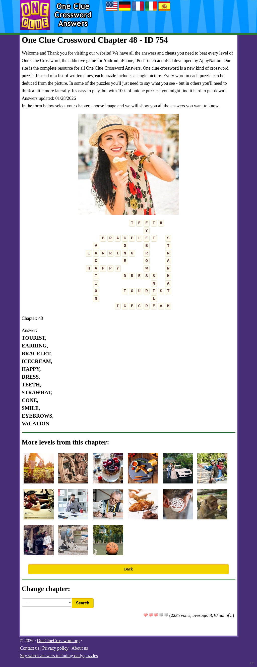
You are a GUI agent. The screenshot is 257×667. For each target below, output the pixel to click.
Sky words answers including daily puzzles (59, 655)
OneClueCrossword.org (58, 640)
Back (128, 569)
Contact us (29, 648)
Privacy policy (55, 648)
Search (82, 603)
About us (80, 648)
